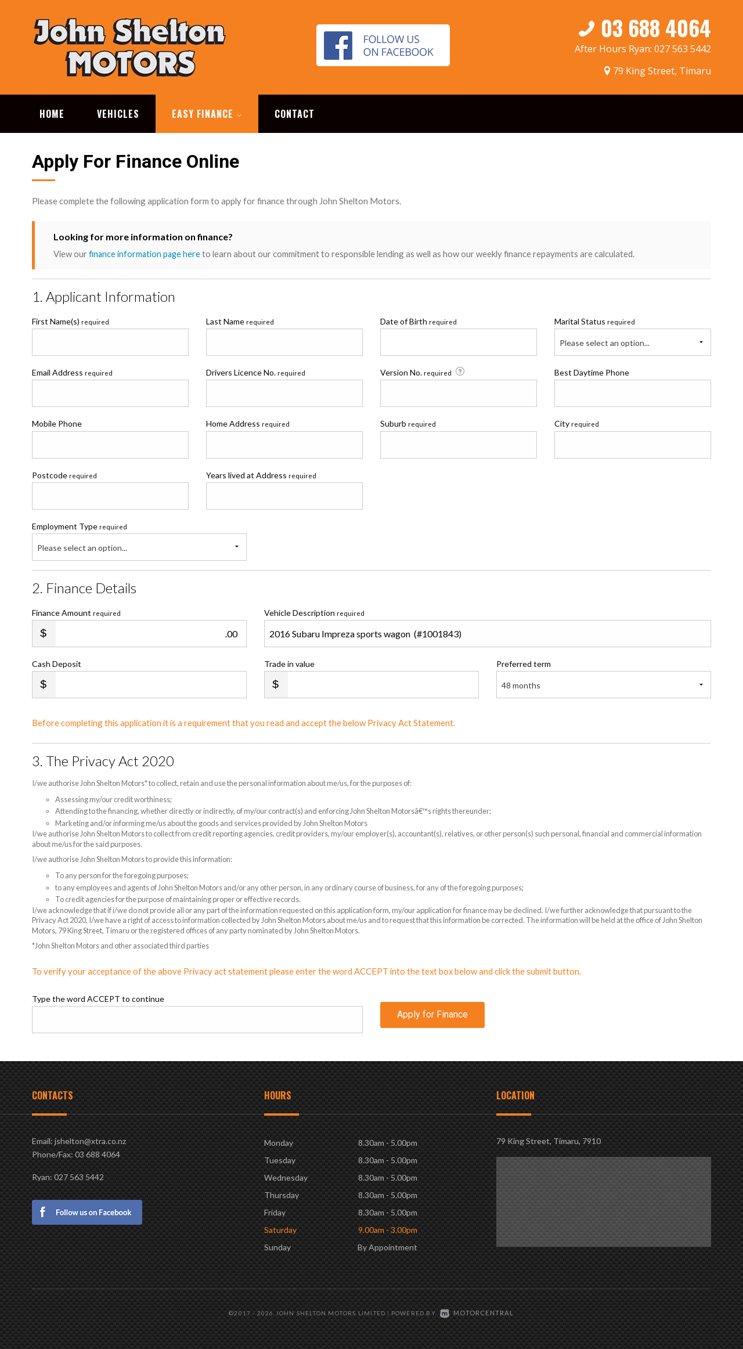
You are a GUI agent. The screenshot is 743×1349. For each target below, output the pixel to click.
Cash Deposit (56, 663)
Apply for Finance (432, 1017)
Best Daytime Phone (591, 371)
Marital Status (594, 320)
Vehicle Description (314, 611)
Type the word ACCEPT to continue (98, 997)
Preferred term (523, 663)
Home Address (248, 422)
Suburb (408, 422)
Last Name (240, 320)
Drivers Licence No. (255, 371)
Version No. (423, 371)
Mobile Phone (57, 422)
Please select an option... (605, 342)
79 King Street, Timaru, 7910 (548, 1140)
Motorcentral (477, 1311)
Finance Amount (76, 611)
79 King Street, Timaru (662, 68)
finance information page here (146, 252)
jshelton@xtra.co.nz (90, 1140)
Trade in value (289, 663)
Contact (295, 113)
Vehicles (118, 113)
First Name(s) (70, 320)
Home (51, 113)
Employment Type (139, 540)
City (576, 422)
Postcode (64, 474)
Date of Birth (418, 320)
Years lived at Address (261, 474)
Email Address (72, 371)
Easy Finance (207, 113)
